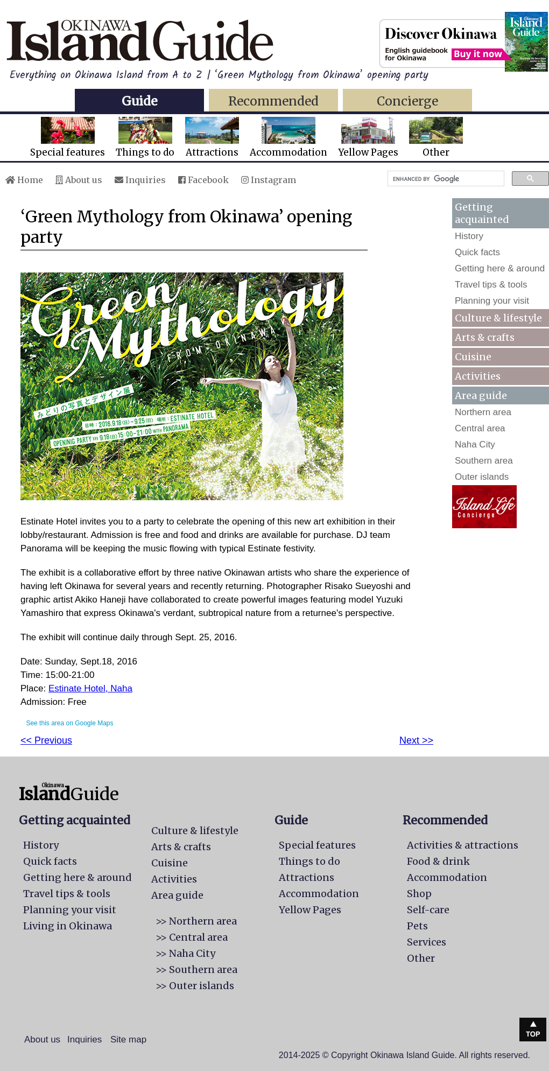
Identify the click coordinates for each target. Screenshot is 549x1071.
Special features (67, 137)
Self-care (428, 910)
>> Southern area (196, 969)
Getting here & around (500, 268)
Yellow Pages (368, 137)
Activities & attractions (462, 845)
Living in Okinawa (67, 926)
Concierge (407, 101)
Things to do (145, 137)
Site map (128, 1039)
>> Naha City (185, 953)
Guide (139, 101)
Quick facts (477, 252)
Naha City (475, 444)
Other (436, 137)
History (469, 236)
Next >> (416, 740)
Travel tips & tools (491, 284)
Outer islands (482, 477)
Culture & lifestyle (498, 318)
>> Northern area (196, 921)
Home (24, 179)
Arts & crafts (485, 337)
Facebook (203, 179)
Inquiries (140, 179)
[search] (445, 179)
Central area (480, 428)
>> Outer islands (195, 985)
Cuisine (473, 357)
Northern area (483, 412)
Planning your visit (492, 301)
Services (426, 942)
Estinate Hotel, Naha (90, 688)
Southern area (484, 461)
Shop (419, 893)
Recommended (273, 101)
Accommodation (288, 137)
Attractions (212, 137)
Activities (478, 376)
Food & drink (438, 861)
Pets (417, 926)
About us (78, 179)
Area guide (177, 895)
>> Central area (192, 937)
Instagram (268, 179)
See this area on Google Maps (69, 723)
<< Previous (46, 740)
